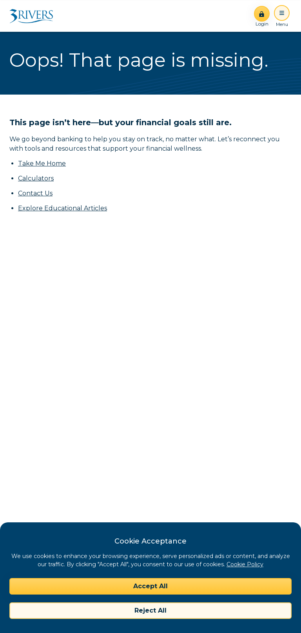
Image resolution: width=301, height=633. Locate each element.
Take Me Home (42, 163)
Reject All (150, 610)
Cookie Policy (245, 564)
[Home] (33, 16)
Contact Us (35, 193)
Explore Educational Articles (62, 208)
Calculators (36, 178)
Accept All (150, 586)
